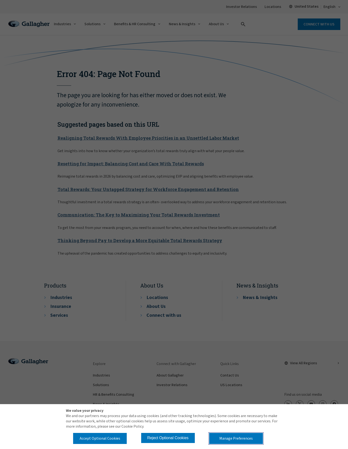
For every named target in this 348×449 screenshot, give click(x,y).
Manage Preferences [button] (236, 438)
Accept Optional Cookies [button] (100, 438)
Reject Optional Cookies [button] (168, 438)
